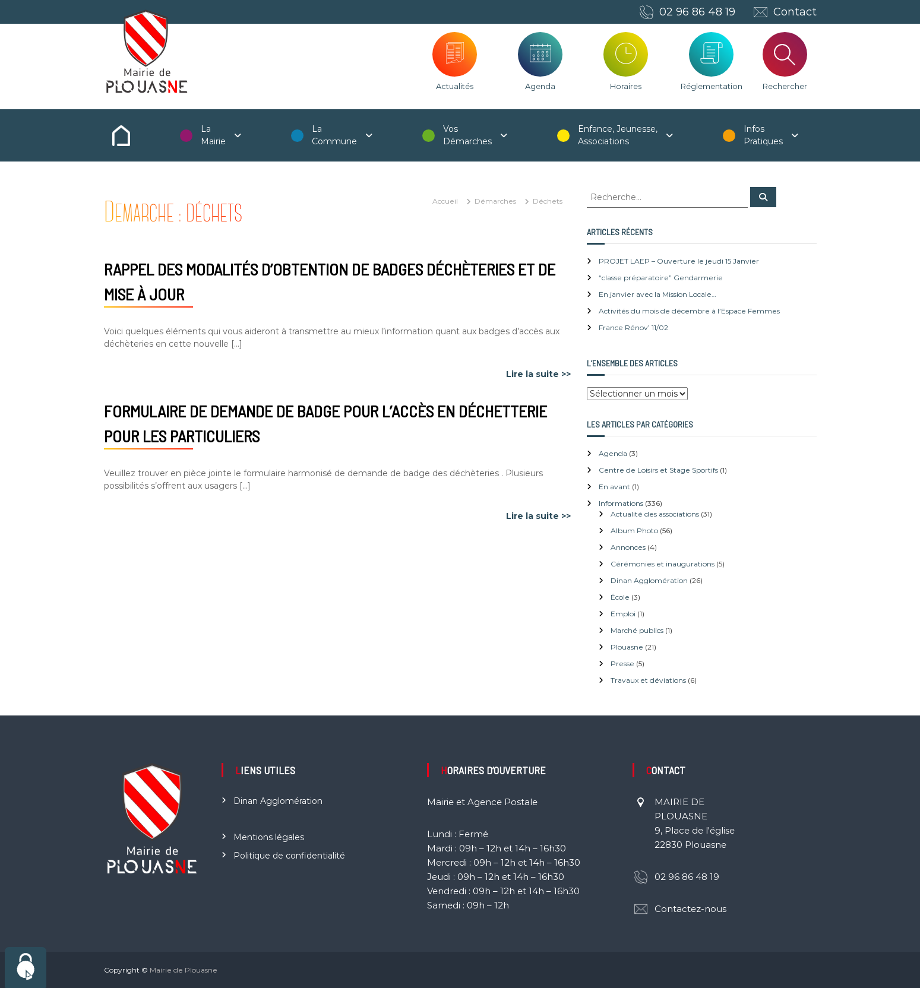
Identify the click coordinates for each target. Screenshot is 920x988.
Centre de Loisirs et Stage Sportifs (658, 470)
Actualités (454, 86)
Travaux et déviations (648, 680)
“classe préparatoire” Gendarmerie (661, 277)
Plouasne (627, 646)
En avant (614, 486)
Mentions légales (268, 837)
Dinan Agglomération (649, 580)
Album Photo (634, 530)
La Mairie (213, 135)
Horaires (625, 86)
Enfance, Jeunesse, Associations (617, 135)
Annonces (628, 547)
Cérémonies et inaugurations (662, 563)
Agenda (540, 86)
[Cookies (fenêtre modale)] (25, 967)
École (620, 597)
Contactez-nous (690, 908)
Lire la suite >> (538, 374)
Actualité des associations (655, 513)
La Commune (334, 135)
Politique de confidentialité (289, 855)
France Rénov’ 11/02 (633, 327)
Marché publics (637, 630)
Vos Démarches (467, 135)
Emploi (623, 613)
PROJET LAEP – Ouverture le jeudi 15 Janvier (679, 260)
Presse (622, 663)
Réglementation (711, 86)
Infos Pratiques (763, 135)
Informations (621, 503)
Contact (795, 11)
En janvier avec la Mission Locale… (657, 294)
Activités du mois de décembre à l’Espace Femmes (689, 310)
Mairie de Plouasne (183, 969)
